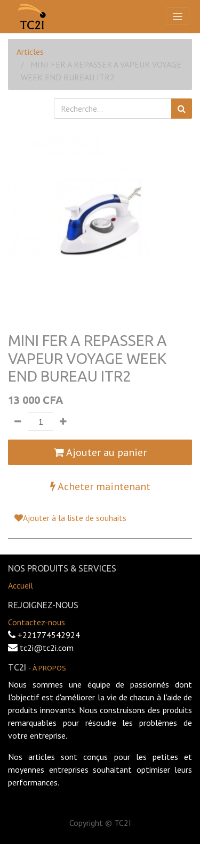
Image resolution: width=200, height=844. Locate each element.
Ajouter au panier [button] (100, 452)
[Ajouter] (63, 421)
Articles (30, 51)
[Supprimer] (18, 421)
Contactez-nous (36, 622)
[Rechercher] (181, 108)
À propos (49, 668)
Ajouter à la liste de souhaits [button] (70, 517)
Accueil (20, 585)
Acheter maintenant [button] (100, 486)
